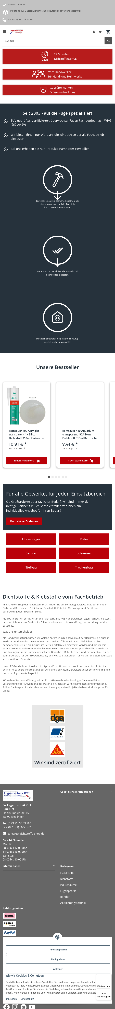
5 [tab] (63, 477)
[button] (94, 32)
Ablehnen (58, 969)
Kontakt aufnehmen (24, 521)
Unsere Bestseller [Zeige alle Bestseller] (57, 367)
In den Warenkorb (27, 460)
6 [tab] (66, 477)
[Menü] (110, 976)
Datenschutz (27, 999)
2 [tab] (53, 477)
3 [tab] (56, 477)
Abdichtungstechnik (73, 903)
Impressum (11, 999)
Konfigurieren (58, 959)
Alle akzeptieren (58, 949)
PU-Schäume (68, 885)
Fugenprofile (68, 891)
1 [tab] (49, 477)
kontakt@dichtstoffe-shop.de (25, 833)
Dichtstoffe (67, 873)
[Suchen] (108, 40)
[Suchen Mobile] (54, 40)
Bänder (65, 897)
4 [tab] (59, 477)
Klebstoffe (66, 879)
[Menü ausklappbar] (4, 30)
